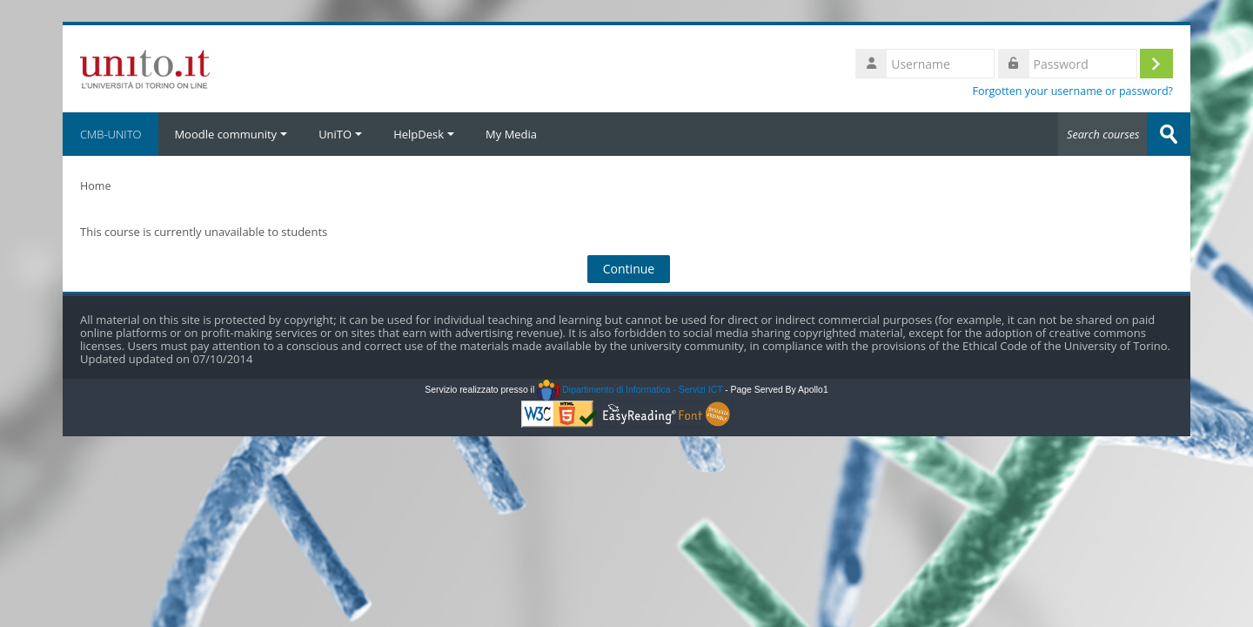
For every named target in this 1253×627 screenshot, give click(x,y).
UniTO (340, 134)
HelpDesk (423, 134)
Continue (629, 268)
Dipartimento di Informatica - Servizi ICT (629, 389)
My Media (511, 134)
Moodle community (230, 134)
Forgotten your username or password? (1072, 91)
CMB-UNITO (110, 134)
